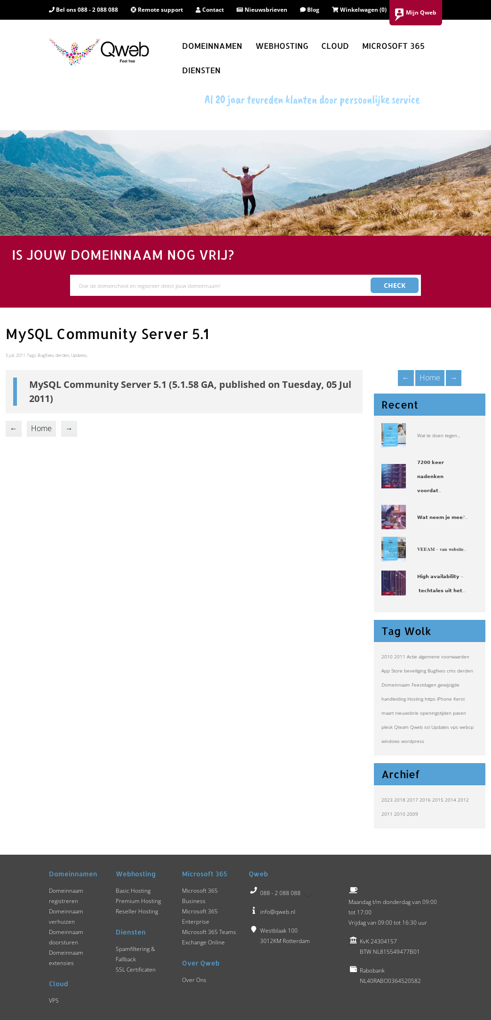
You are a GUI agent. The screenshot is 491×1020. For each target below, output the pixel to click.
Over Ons (194, 980)
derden (465, 670)
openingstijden (435, 713)
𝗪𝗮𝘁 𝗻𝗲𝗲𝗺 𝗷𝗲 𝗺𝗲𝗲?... (442, 517)
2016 (425, 799)
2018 (399, 799)
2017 (412, 799)
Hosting (415, 698)
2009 (412, 814)
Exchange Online (203, 942)
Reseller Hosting (137, 911)
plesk (387, 727)
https (430, 698)
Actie (412, 656)
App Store (392, 670)
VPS (54, 1001)
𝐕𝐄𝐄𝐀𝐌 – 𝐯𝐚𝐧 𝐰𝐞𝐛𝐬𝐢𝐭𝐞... (441, 549)
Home (430, 377)
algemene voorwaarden (444, 656)
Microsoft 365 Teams (209, 932)
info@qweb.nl (277, 912)
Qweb (416, 727)
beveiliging (415, 670)
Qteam (401, 727)
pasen (459, 713)
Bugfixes (436, 670)
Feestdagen (424, 684)
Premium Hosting (138, 901)
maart (387, 713)
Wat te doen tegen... (438, 435)
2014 (450, 799)
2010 (387, 656)
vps (454, 727)
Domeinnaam (395, 684)
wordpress (412, 741)
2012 (463, 799)
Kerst (459, 698)
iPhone (444, 698)
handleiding (393, 698)
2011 (399, 656)
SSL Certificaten (136, 970)
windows (390, 741)
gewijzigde (448, 684)
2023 (387, 799)
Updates (440, 727)
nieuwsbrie (407, 713)
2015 (437, 799)
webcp (466, 727)
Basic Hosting (133, 891)
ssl (427, 727)
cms (451, 670)
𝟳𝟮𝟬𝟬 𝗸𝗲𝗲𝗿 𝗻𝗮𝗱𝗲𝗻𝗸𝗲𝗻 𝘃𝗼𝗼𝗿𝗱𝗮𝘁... (430, 476)
